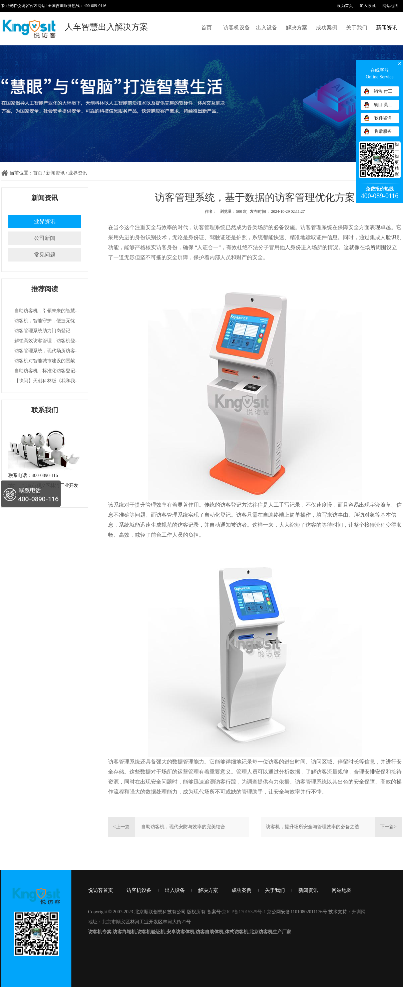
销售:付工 (383, 91)
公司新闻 (44, 238)
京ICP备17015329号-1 (244, 911)
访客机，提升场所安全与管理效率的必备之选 (312, 826)
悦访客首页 (100, 890)
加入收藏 (368, 5)
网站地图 (390, 5)
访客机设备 (236, 27)
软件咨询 (383, 117)
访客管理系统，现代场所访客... (46, 350)
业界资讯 (77, 172)
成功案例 (326, 27)
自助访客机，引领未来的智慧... (46, 310)
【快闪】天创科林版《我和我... (46, 380)
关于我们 (356, 27)
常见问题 (44, 255)
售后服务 (383, 131)
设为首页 (345, 5)
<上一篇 (121, 826)
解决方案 (296, 27)
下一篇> (388, 826)
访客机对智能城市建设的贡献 (44, 360)
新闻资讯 (386, 27)
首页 (206, 27)
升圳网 (359, 911)
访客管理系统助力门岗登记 (42, 330)
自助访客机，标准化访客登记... (46, 370)
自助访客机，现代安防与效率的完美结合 (183, 826)
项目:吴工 (383, 104)
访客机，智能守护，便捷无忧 (44, 320)
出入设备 (266, 27)
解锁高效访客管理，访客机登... (46, 340)
